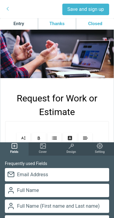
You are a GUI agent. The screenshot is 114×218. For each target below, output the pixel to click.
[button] (23, 138)
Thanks (57, 23)
